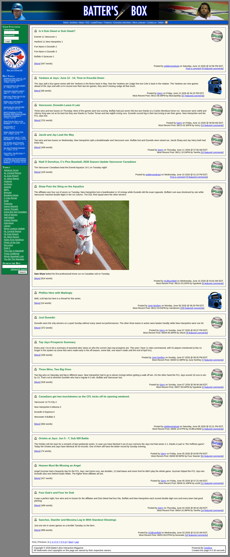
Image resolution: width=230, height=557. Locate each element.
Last (77, 542)
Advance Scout (11, 170)
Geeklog (208, 548)
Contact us (151, 22)
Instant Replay (11, 220)
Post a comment (193, 68)
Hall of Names (10, 214)
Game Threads (11, 209)
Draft (6, 201)
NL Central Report (12, 231)
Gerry (160, 93)
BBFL (6, 189)
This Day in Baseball (14, 251)
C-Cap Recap (10, 198)
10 (65, 542)
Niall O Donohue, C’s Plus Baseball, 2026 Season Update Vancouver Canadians (15, 114)
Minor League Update (14, 228)
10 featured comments (212, 152)
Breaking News (11, 195)
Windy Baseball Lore (14, 256)
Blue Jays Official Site (14, 70)
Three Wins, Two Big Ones (13, 153)
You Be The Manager (14, 259)
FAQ (87, 22)
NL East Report (11, 234)
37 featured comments (193, 95)
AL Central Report (12, 173)
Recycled (8, 245)
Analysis (8, 181)
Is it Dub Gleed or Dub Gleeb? (14, 86)
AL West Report (11, 178)
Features (108, 22)
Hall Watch (9, 217)
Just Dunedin (8, 126)
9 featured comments (213, 283)
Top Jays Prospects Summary (14, 148)
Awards (7, 187)
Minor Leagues (139, 22)
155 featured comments (192, 308)
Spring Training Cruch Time (13, 132)
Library (7, 226)
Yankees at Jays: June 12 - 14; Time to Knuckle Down (15, 79)
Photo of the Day (12, 242)
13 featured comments (212, 125)
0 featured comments (213, 68)
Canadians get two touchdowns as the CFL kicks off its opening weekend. (15, 160)
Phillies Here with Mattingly (13, 101)
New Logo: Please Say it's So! (14, 96)
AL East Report (11, 176)
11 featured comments (212, 483)
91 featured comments (212, 456)
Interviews (9, 223)
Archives (73, 22)
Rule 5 (7, 248)
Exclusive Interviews (122, 22)
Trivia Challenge (11, 253)
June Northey (154, 305)
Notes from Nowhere (14, 239)
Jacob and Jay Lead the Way (14, 107)
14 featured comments (212, 510)
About (81, 22)
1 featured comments (213, 429)
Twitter (160, 22)
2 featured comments (213, 387)
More (37, 63)
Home (65, 22)
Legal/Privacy (97, 22)
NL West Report (11, 237)
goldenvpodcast (171, 66)
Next (71, 542)
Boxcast (8, 192)
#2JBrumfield (170, 281)
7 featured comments (213, 360)
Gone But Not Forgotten (15, 212)
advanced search (19, 269)
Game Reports (11, 206)
